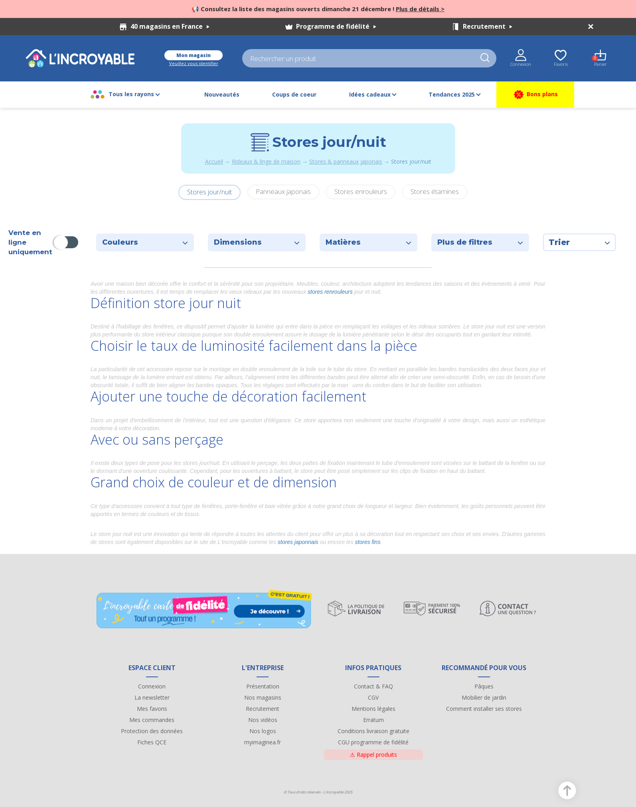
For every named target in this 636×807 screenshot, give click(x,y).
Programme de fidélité (336, 26)
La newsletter (152, 697)
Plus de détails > (420, 9)
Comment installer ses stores (484, 708)
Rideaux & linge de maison (266, 161)
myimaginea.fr (262, 742)
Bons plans (535, 95)
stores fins (368, 542)
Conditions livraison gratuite (373, 731)
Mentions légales (373, 708)
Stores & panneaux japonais (345, 161)
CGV (373, 697)
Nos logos (262, 731)
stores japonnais (298, 542)
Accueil (214, 161)
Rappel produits (373, 754)
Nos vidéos (262, 720)
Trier (579, 242)
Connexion (152, 686)
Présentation (262, 686)
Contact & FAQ (373, 686)
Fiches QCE (151, 742)
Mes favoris (152, 708)
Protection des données (152, 731)
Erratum (373, 720)
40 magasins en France (169, 26)
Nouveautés (221, 94)
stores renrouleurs (331, 292)
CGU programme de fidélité (373, 742)
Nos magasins (262, 697)
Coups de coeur (294, 94)
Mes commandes (151, 720)
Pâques (484, 686)
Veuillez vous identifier (193, 63)
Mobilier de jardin (484, 697)
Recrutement (487, 26)
